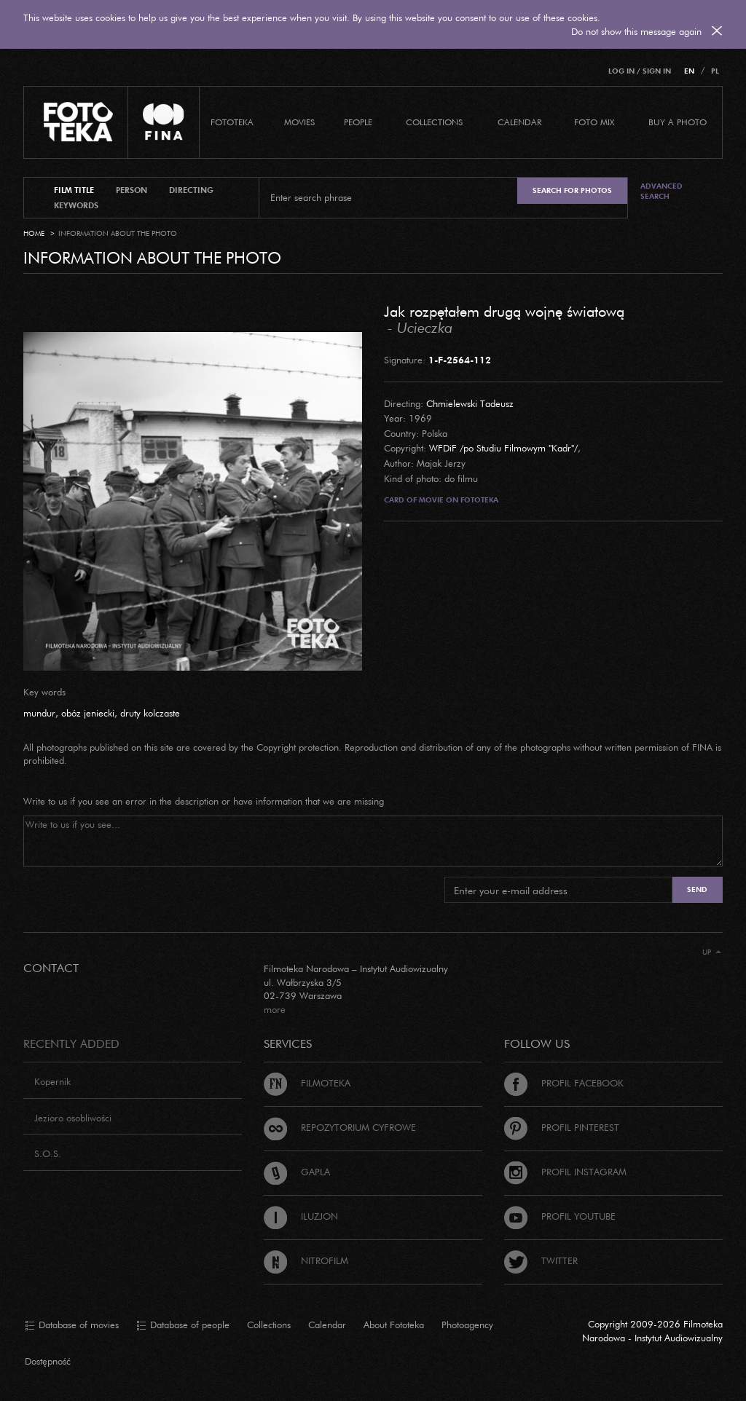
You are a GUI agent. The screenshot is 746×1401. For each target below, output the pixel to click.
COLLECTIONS (434, 122)
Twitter (541, 1260)
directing (191, 190)
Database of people (182, 1325)
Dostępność (48, 1361)
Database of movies (72, 1325)
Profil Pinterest (561, 1127)
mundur (39, 713)
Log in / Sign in (639, 71)
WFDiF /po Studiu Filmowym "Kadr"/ (503, 448)
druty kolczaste (150, 713)
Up (711, 952)
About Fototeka (394, 1324)
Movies (299, 122)
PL (715, 71)
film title (74, 190)
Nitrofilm (306, 1260)
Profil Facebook (564, 1083)
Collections (269, 1324)
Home (33, 233)
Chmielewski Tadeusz (470, 403)
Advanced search (661, 191)
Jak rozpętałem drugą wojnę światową (504, 310)
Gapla (297, 1171)
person (131, 190)
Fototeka (232, 122)
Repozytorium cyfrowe (340, 1127)
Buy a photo (677, 122)
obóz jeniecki (87, 713)
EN (689, 71)
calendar (519, 122)
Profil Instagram (565, 1171)
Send (697, 889)
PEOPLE (358, 122)
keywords (76, 205)
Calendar (327, 1324)
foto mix (594, 122)
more (275, 1009)
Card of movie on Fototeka (441, 500)
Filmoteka (307, 1083)
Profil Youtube (560, 1216)
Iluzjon (301, 1216)
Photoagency (467, 1324)
